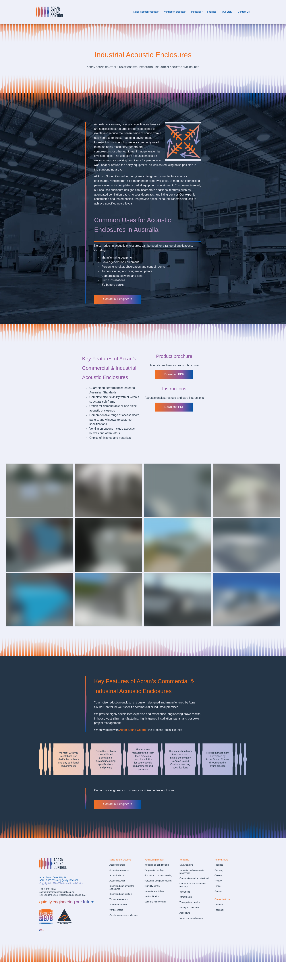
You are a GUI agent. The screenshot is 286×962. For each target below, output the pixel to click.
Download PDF (174, 372)
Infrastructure (185, 897)
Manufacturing (186, 865)
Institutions (184, 892)
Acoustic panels (117, 865)
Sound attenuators (118, 904)
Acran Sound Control (102, 67)
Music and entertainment (191, 918)
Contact (218, 891)
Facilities (212, 11)
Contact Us (244, 11)
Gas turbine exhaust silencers (123, 915)
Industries (196, 11)
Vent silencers (116, 910)
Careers (218, 875)
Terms (217, 886)
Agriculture (184, 913)
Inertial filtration (151, 896)
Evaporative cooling (154, 870)
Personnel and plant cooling (157, 880)
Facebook (219, 910)
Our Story (227, 11)
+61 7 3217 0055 (47, 889)
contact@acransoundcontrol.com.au (56, 892)
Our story (218, 870)
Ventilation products (174, 11)
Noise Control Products (145, 11)
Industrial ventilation (154, 891)
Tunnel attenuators (118, 899)
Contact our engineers (108, 296)
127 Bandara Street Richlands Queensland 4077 (62, 895)
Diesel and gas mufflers (120, 894)
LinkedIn (218, 904)
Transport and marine (189, 902)
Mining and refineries (189, 907)
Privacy (218, 880)
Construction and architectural (193, 878)
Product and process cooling (158, 875)
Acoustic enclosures (119, 870)
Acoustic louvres (117, 880)
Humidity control (152, 886)
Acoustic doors (116, 875)
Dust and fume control (155, 901)
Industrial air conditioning (156, 865)
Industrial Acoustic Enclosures (177, 67)
